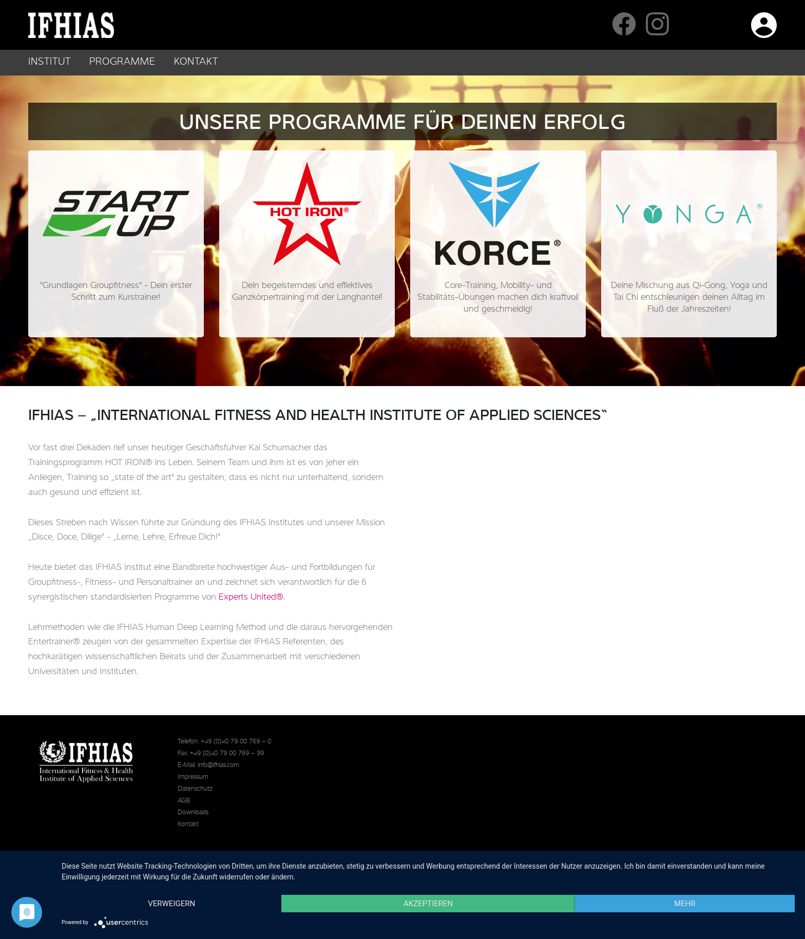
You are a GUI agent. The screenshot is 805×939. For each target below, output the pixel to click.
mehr (685, 903)
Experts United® (251, 597)
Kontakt (196, 62)
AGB (184, 800)
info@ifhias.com (218, 765)
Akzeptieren (428, 903)
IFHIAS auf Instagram (657, 23)
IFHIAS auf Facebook (624, 23)
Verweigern (171, 903)
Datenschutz (195, 788)
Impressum (193, 777)
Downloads (193, 812)
